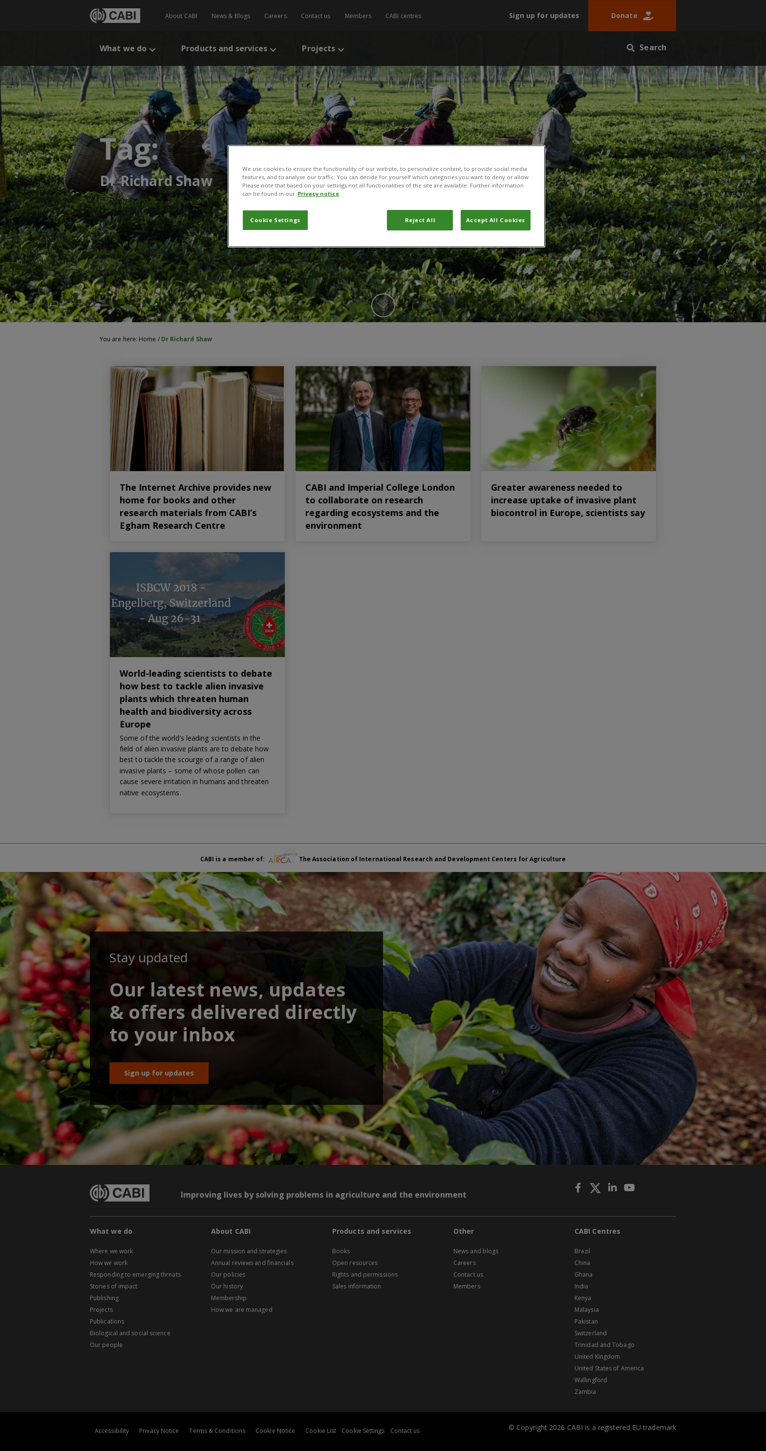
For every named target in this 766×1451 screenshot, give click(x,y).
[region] (386, 196)
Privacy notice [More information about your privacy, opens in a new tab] (318, 193)
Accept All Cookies (495, 220)
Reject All (420, 220)
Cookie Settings (275, 220)
